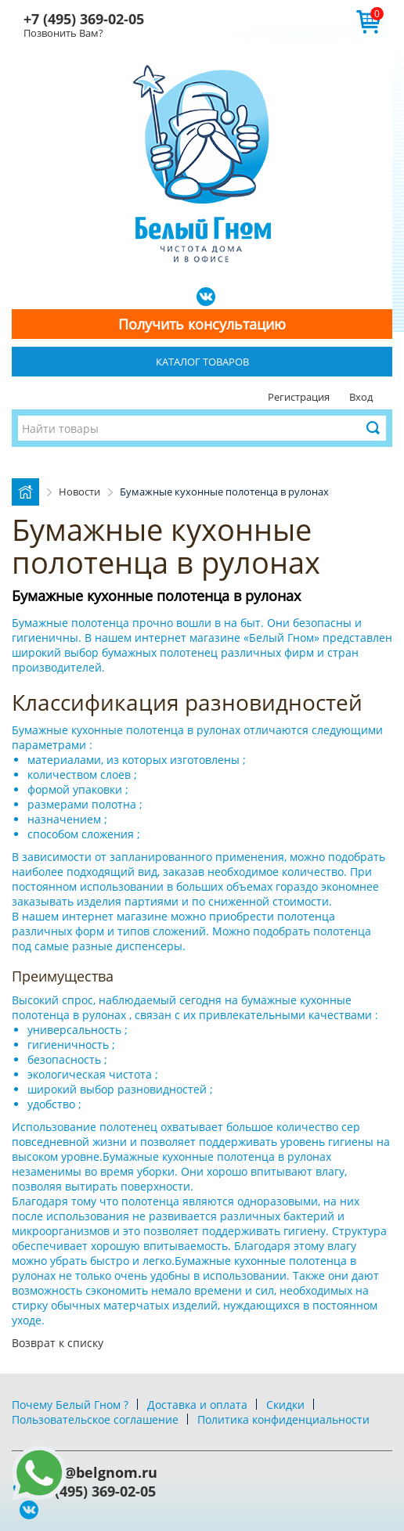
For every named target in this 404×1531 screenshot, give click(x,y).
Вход (361, 397)
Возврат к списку (57, 1342)
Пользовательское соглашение (95, 1419)
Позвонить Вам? (63, 33)
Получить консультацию (202, 324)
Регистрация (299, 397)
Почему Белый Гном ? (70, 1404)
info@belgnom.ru (96, 1472)
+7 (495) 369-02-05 (83, 18)
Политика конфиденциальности (283, 1419)
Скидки (285, 1404)
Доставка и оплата (197, 1404)
